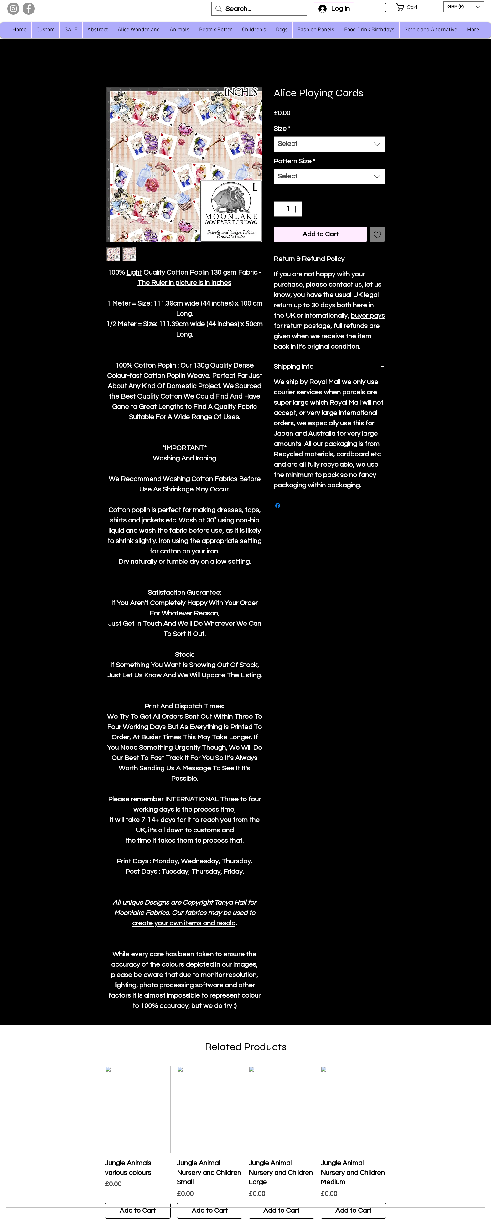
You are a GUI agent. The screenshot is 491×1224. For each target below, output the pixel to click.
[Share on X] (289, 505)
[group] (245, 1142)
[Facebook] (29, 9)
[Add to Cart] (138, 1211)
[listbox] (463, 6)
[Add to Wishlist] (377, 234)
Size (282, 128)
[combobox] (329, 144)
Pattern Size (294, 161)
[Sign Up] (373, 7)
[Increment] (296, 209)
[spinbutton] (288, 209)
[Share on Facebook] (278, 505)
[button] (411, 7)
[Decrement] (280, 209)
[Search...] (259, 9)
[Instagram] (13, 9)
